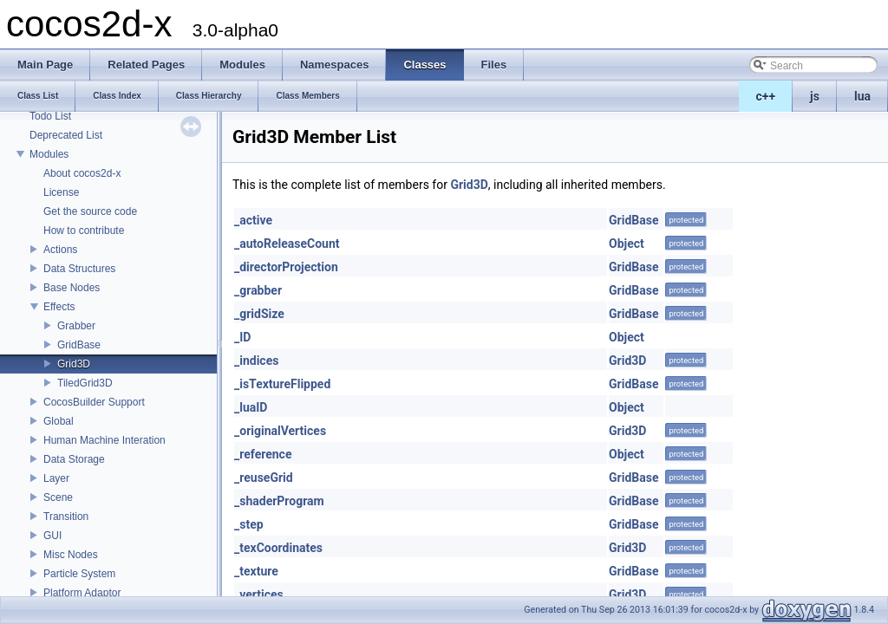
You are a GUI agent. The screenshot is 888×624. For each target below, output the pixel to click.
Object (626, 243)
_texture (256, 571)
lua (862, 96)
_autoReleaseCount (287, 243)
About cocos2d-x (82, 173)
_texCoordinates (278, 548)
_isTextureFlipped (282, 384)
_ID (242, 337)
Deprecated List (65, 135)
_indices (256, 360)
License (61, 192)
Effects (59, 307)
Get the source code (90, 211)
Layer (56, 478)
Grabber (76, 326)
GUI (52, 536)
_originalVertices (280, 431)
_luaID (250, 407)
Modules (49, 154)
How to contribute (83, 230)
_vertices (259, 594)
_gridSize (259, 314)
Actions (60, 250)
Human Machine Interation (104, 440)
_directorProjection (286, 267)
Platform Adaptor (82, 593)
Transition (65, 516)
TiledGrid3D (85, 383)
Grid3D (73, 364)
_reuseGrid (263, 477)
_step (249, 524)
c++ (766, 96)
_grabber (258, 290)
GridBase (79, 345)
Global (58, 421)
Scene (58, 497)
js (814, 96)
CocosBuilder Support (94, 402)
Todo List (50, 116)
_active (253, 220)
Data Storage (74, 459)
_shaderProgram (279, 501)
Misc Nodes (70, 555)
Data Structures (79, 269)
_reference (262, 454)
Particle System (79, 574)
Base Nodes (71, 288)
